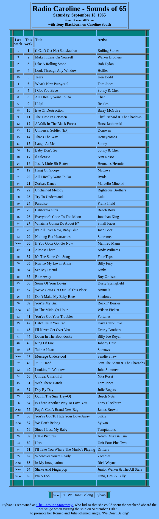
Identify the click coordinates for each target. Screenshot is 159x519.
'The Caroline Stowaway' (54, 505)
